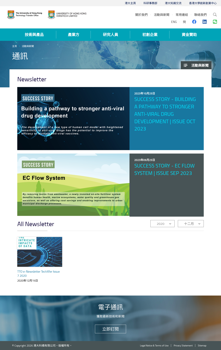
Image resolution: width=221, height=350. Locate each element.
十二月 (189, 223)
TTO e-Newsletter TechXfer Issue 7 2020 (38, 273)
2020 (160, 223)
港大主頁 (130, 3)
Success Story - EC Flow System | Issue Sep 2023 (164, 169)
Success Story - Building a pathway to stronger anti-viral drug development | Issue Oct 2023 (165, 113)
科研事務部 (150, 3)
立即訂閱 (110, 329)
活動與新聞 (28, 46)
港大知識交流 (173, 3)
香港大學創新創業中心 (203, 3)
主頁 (14, 46)
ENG (174, 22)
